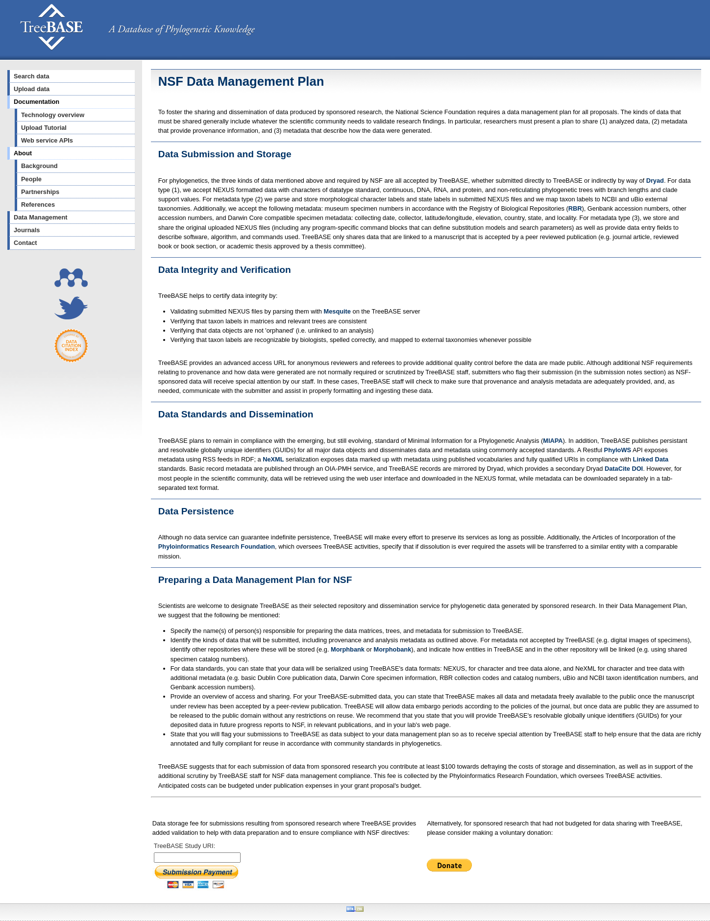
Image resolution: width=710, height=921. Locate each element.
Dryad (655, 180)
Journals (27, 230)
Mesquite (337, 311)
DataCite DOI (624, 468)
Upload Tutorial (44, 127)
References (38, 204)
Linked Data (651, 459)
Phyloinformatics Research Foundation (216, 546)
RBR (575, 208)
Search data (31, 76)
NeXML (273, 459)
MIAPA (553, 440)
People (31, 179)
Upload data (31, 89)
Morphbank (348, 649)
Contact (25, 242)
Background (39, 166)
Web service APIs (47, 140)
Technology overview (52, 115)
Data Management (41, 217)
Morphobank (392, 649)
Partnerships (40, 191)
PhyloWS (617, 450)
